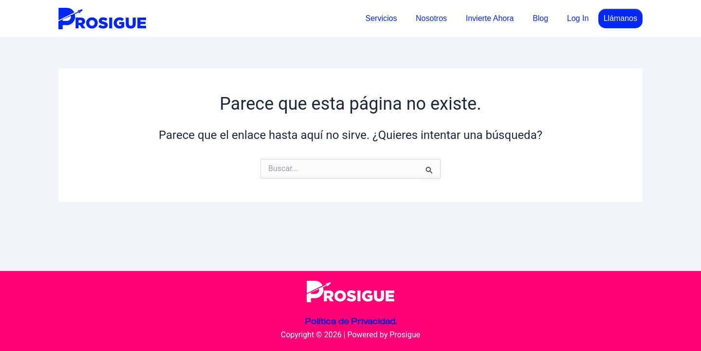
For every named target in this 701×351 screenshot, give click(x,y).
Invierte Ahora (498, 18)
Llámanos (620, 18)
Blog (545, 18)
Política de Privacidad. (351, 321)
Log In (579, 18)
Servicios (395, 18)
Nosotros (442, 18)
